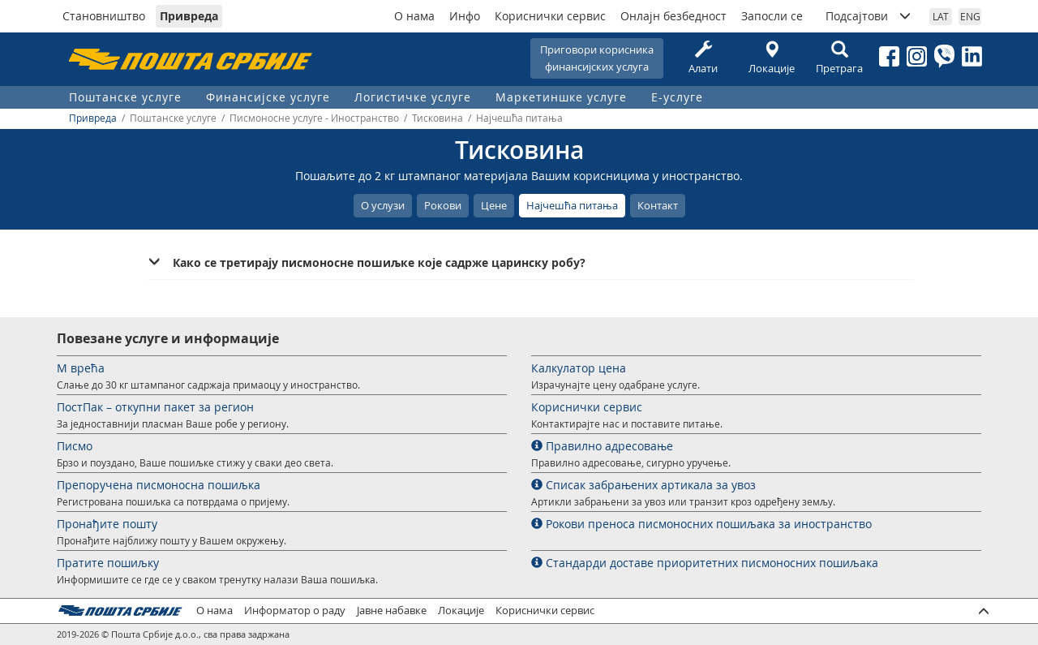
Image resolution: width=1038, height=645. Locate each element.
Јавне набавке (392, 610)
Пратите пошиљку (108, 562)
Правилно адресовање (602, 446)
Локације (771, 58)
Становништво (103, 16)
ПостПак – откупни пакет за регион (155, 407)
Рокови (442, 205)
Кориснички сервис (550, 16)
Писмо (74, 446)
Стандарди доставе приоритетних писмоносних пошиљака (704, 562)
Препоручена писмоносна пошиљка (158, 484)
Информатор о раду (294, 610)
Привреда (189, 16)
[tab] (530, 263)
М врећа (81, 368)
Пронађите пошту (107, 523)
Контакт (657, 205)
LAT (941, 16)
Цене (494, 205)
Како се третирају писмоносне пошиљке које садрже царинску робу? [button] (379, 262)
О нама (414, 16)
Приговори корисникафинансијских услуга (597, 58)
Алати (703, 58)
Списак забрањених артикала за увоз (643, 484)
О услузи (383, 205)
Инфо (464, 16)
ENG (970, 16)
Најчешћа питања (572, 205)
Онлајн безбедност (673, 16)
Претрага (839, 58)
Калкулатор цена (578, 368)
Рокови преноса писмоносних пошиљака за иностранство (701, 523)
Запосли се (772, 16)
